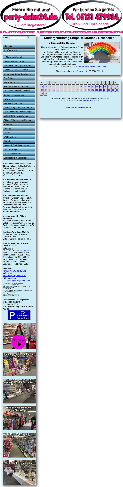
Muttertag (8, 124)
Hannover (27, 250)
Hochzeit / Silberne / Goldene (17, 91)
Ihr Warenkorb (10, 50)
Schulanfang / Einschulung (16, 116)
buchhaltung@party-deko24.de (17, 280)
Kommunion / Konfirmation (16, 86)
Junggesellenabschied (14, 95)
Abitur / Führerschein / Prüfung (17, 120)
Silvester (8, 141)
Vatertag (7, 128)
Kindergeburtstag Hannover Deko (91, 66)
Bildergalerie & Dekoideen (15, 158)
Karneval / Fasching (13, 103)
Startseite (8, 46)
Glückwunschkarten (13, 154)
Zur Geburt (9, 78)
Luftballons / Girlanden (14, 57)
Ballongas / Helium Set (14, 61)
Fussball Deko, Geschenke (16, 70)
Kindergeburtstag (11, 82)
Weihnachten (10, 137)
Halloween (8, 99)
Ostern (7, 133)
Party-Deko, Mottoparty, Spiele (17, 65)
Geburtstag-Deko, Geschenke (17, 74)
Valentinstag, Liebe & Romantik (18, 107)
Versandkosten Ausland (91, 100)
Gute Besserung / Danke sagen (18, 112)
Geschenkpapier (11, 149)
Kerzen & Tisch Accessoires (16, 145)
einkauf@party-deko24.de (14, 276)
